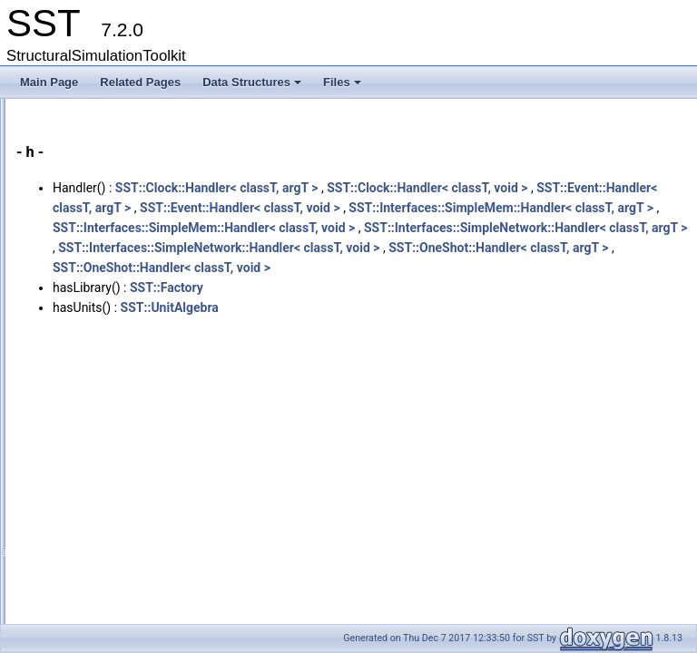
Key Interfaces (66, 111)
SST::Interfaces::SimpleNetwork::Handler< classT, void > (440, 307)
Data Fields (73, 191)
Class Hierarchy (84, 171)
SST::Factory (393, 367)
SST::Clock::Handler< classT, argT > (443, 187)
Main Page (49, 82)
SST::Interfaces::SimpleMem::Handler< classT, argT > (432, 247)
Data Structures (253, 87)
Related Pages (140, 82)
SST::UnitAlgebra (397, 387)
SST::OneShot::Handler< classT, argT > (389, 327)
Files (343, 87)
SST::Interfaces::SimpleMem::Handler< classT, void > (431, 267)
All (66, 211)
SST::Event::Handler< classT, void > (380, 227)
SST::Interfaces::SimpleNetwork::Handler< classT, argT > (442, 287)
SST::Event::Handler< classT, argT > (466, 207)
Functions (83, 231)
